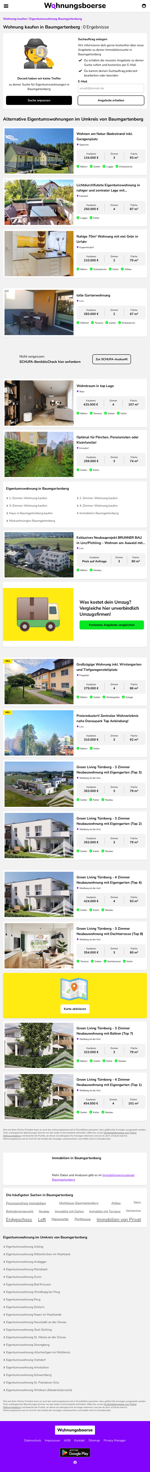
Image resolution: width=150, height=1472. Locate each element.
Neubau (44, 1211)
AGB (67, 1440)
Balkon (137, 1202)
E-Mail (82, 81)
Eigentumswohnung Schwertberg (28, 1375)
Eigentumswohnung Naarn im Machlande (34, 1315)
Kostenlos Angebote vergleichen (112, 625)
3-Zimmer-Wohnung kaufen (28, 506)
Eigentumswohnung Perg (23, 1299)
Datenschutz (32, 1440)
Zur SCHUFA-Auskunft (112, 359)
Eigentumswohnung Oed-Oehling (29, 1330)
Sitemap (94, 1440)
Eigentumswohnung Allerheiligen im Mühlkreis (38, 1352)
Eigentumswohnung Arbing (24, 1247)
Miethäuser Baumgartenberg (78, 1203)
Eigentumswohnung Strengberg (27, 1345)
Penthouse (83, 1219)
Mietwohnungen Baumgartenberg (32, 521)
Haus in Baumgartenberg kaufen (31, 513)
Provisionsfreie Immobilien (26, 1203)
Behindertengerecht (19, 1211)
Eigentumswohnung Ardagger (26, 1262)
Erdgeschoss (19, 1220)
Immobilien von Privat (119, 1220)
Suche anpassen (39, 100)
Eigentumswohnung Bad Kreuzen (28, 1284)
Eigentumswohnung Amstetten (27, 1367)
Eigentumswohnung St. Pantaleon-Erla (32, 1382)
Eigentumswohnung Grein (23, 1277)
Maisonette (60, 1219)
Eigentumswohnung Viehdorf (26, 1360)
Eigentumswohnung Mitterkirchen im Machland (38, 1254)
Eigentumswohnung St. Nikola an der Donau (36, 1337)
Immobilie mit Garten (69, 1211)
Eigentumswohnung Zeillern (25, 1307)
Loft (42, 1220)
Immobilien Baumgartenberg (99, 513)
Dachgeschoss (133, 1210)
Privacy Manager (115, 1440)
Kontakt (79, 1440)
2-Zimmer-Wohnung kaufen (99, 498)
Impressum (52, 1440)
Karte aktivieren (75, 1009)
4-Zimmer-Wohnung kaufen (99, 506)
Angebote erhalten (111, 100)
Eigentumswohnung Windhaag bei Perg (33, 1292)
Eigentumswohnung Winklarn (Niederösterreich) (39, 1390)
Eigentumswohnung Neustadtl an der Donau (36, 1322)
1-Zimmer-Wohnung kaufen (28, 498)
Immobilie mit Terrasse (105, 1211)
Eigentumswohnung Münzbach (26, 1269)
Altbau (116, 1203)
